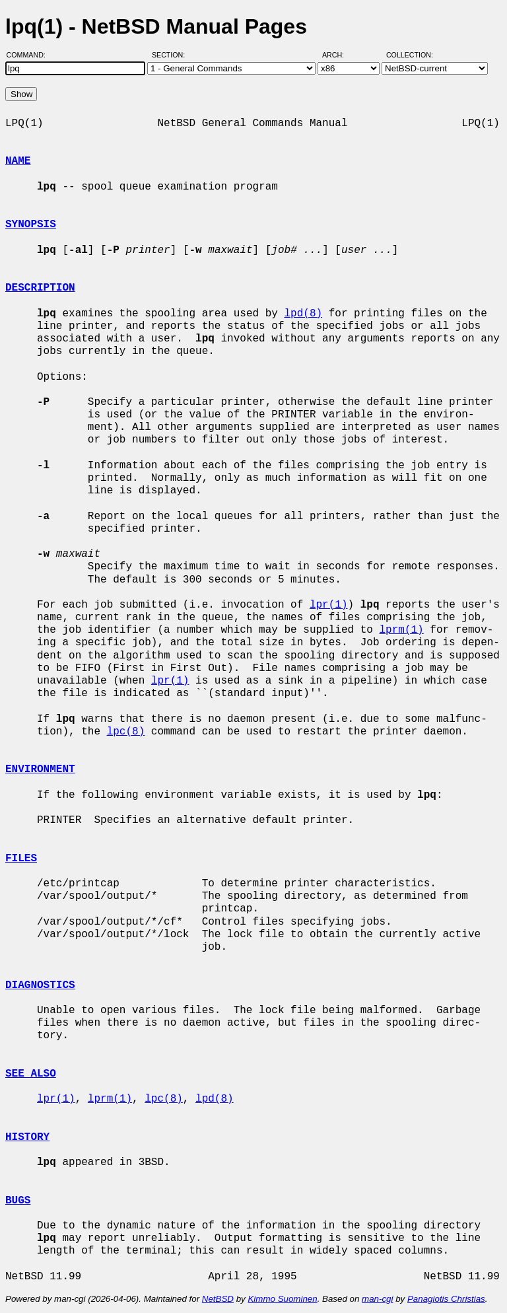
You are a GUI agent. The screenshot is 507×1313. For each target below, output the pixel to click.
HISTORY (27, 1137)
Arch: (339, 55)
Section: (171, 55)
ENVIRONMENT (40, 769)
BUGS (17, 1200)
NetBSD (218, 1299)
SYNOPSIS (30, 224)
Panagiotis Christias (446, 1299)
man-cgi (377, 1299)
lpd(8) (303, 313)
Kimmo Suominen (282, 1299)
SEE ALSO (30, 1074)
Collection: (409, 55)
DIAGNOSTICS (40, 985)
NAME (17, 161)
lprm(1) (401, 630)
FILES (21, 858)
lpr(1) (329, 605)
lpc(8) (126, 732)
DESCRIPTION (40, 288)
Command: (30, 55)
